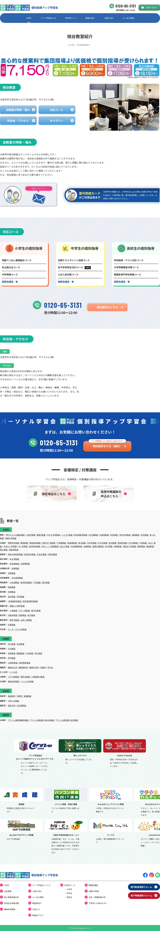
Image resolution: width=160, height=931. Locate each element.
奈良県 (6, 690)
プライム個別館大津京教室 (67, 720)
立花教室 (29, 653)
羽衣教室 (20, 596)
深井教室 (144, 535)
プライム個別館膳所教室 (18, 720)
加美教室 (87, 546)
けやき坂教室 (13, 676)
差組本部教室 (13, 681)
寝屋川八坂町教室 (17, 606)
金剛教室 (15, 568)
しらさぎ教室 (67, 535)
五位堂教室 (21, 705)
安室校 (43, 667)
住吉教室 (20, 644)
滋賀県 (6, 714)
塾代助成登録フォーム (141, 887)
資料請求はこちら (107, 307)
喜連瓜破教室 (98, 546)
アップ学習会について (41, 885)
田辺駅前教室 (34, 546)
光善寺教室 (12, 615)
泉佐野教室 (14, 563)
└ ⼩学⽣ (68, 889)
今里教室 (143, 543)
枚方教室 (31, 615)
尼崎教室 (11, 653)
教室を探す (90, 18)
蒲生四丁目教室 (129, 546)
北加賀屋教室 (76, 546)
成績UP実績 (94, 891)
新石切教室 (36, 610)
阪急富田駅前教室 (30, 601)
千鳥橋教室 (61, 543)
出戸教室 (109, 546)
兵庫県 (6, 638)
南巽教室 (117, 546)
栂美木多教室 (10, 538)
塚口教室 (38, 653)
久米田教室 (14, 582)
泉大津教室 (14, 559)
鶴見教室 (24, 543)
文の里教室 (133, 543)
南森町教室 (13, 549)
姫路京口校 (12, 667)
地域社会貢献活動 (11, 903)
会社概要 (7, 891)
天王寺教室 (102, 543)
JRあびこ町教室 (10, 546)
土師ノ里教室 (26, 620)
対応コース (56, 110)
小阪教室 (13, 610)
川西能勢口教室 (37, 676)
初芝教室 (114, 535)
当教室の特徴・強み (18, 110)
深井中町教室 (124, 535)
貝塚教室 (11, 573)
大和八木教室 (13, 701)
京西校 (19, 696)
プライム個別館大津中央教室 (42, 720)
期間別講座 (93, 885)
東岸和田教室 (26, 582)
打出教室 (11, 648)
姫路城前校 (23, 667)
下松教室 (37, 582)
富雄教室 (27, 696)
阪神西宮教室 (24, 662)
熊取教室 (11, 587)
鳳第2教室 (41, 535)
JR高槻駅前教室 (14, 601)
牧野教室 (22, 615)
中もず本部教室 (53, 535)
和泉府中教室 (29, 554)
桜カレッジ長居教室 (50, 546)
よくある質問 (128, 18)
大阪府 (6, 529)
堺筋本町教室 (13, 543)
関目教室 (141, 546)
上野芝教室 (30, 535)
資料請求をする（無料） (107, 446)
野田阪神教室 (35, 543)
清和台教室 (25, 676)
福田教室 (135, 535)
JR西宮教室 (13, 662)
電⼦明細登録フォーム (141, 895)
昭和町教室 (122, 543)
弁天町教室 (92, 543)
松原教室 (11, 624)
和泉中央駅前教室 (15, 554)
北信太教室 (41, 554)
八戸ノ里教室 (24, 610)
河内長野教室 (17, 577)
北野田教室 (104, 535)
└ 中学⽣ (68, 893)
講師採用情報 (9, 909)
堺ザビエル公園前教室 (15, 535)
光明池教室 (52, 554)
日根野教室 (25, 563)
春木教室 (46, 582)
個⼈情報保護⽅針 (11, 897)
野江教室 (3, 549)
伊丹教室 (11, 658)
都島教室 (150, 546)
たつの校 (13, 672)
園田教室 (20, 653)
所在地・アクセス (17, 121)
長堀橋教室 (72, 543)
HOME (28, 18)
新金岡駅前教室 (80, 535)
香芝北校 (11, 705)
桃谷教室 (112, 543)
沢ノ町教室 (23, 546)
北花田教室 (93, 535)
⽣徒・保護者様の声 (97, 897)
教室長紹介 (37, 903)
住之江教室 (64, 546)
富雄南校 (11, 696)
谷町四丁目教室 (48, 543)
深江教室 (11, 644)
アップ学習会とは (48, 18)
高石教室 (11, 596)
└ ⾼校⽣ (68, 897)
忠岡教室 (11, 591)
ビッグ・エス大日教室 (17, 629)
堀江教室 (82, 543)
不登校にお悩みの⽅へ (98, 903)
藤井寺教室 (14, 620)
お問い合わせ (151, 7)
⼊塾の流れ (108, 18)
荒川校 (50, 667)
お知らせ (36, 909)
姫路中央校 (34, 667)
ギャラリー (56, 121)
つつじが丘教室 (27, 681)
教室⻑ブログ (37, 915)
